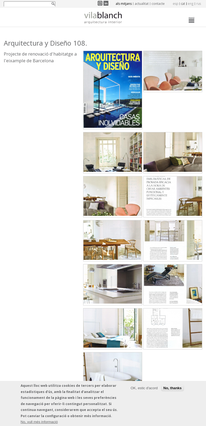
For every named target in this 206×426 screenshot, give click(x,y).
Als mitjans (124, 3)
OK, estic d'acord (144, 389)
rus (198, 3)
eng (190, 3)
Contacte (158, 3)
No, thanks (172, 389)
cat (183, 3)
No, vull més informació (39, 423)
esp (175, 3)
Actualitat (142, 3)
